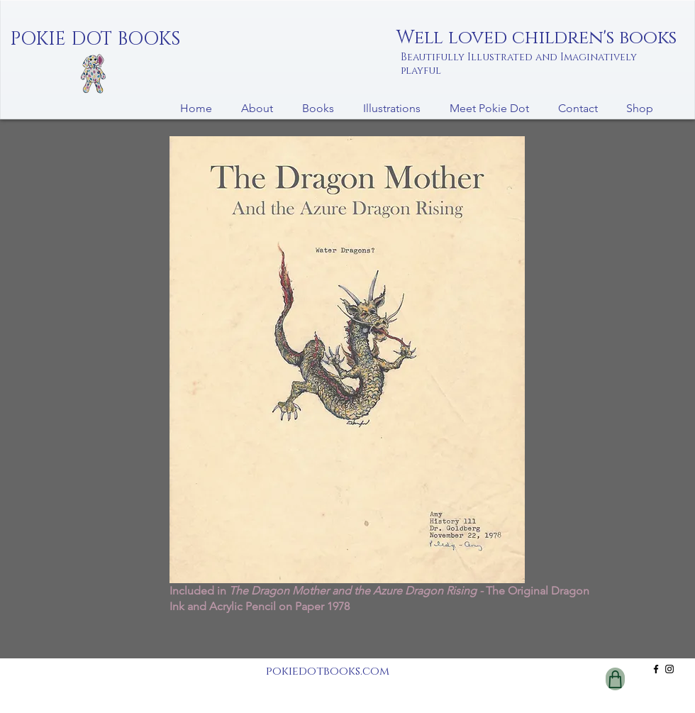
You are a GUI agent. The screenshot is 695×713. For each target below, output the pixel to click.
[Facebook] (656, 669)
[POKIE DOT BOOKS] (95, 40)
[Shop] (615, 679)
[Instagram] (669, 669)
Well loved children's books (536, 38)
